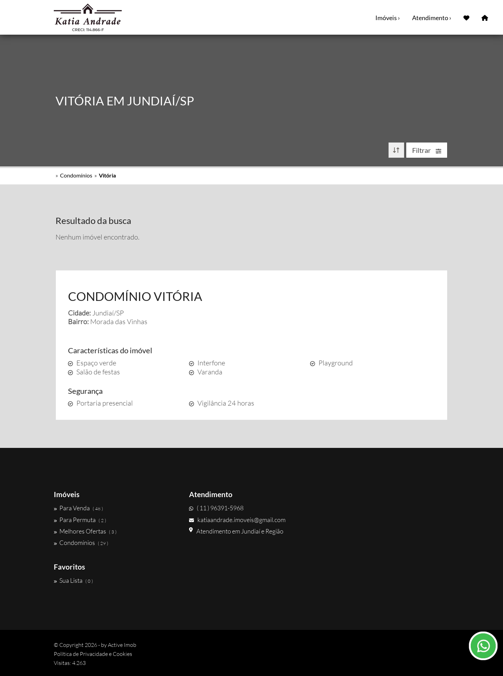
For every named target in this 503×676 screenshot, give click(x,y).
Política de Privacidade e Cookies (93, 653)
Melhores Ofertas (85, 531)
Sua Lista (73, 580)
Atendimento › (431, 17)
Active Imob (122, 644)
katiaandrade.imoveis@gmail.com (237, 519)
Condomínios (76, 175)
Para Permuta (80, 519)
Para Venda (78, 508)
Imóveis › (387, 17)
